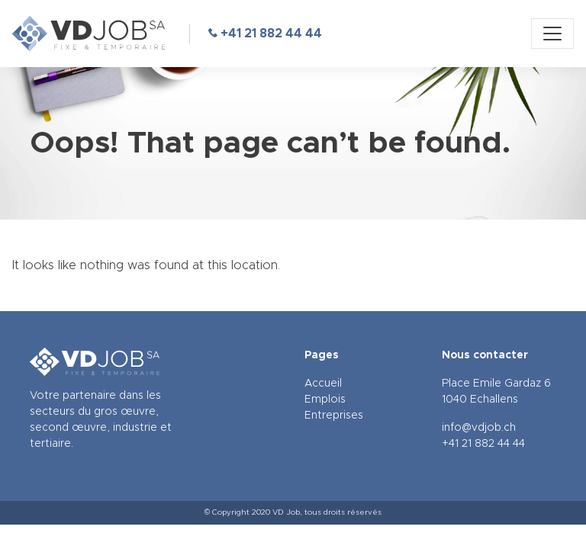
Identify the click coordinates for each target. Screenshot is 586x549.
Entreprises (333, 415)
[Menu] (552, 33)
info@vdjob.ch (479, 427)
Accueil (323, 383)
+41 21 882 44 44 (265, 33)
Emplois (325, 399)
